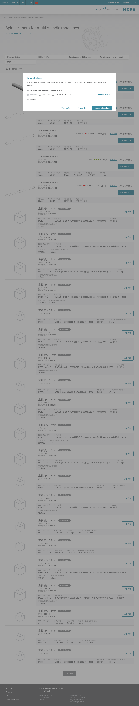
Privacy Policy (83, 108)
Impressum (31, 99)
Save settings (66, 108)
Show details (104, 94)
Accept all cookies (102, 108)
